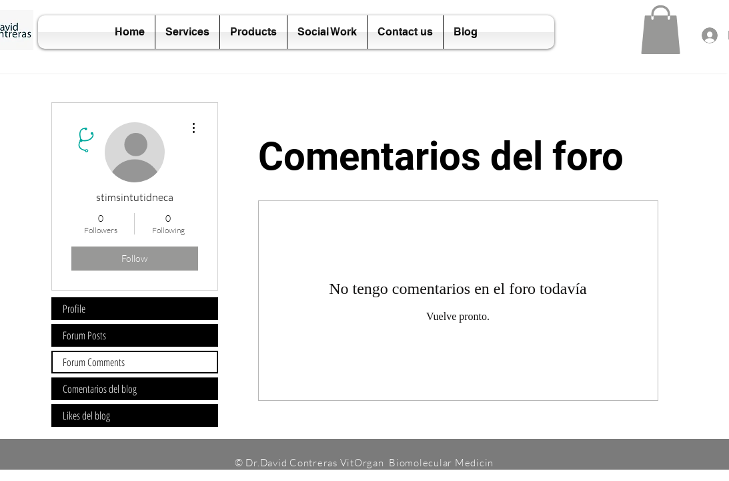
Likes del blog (86, 415)
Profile (74, 308)
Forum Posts (84, 335)
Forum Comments (94, 362)
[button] (660, 29)
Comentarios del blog (100, 388)
